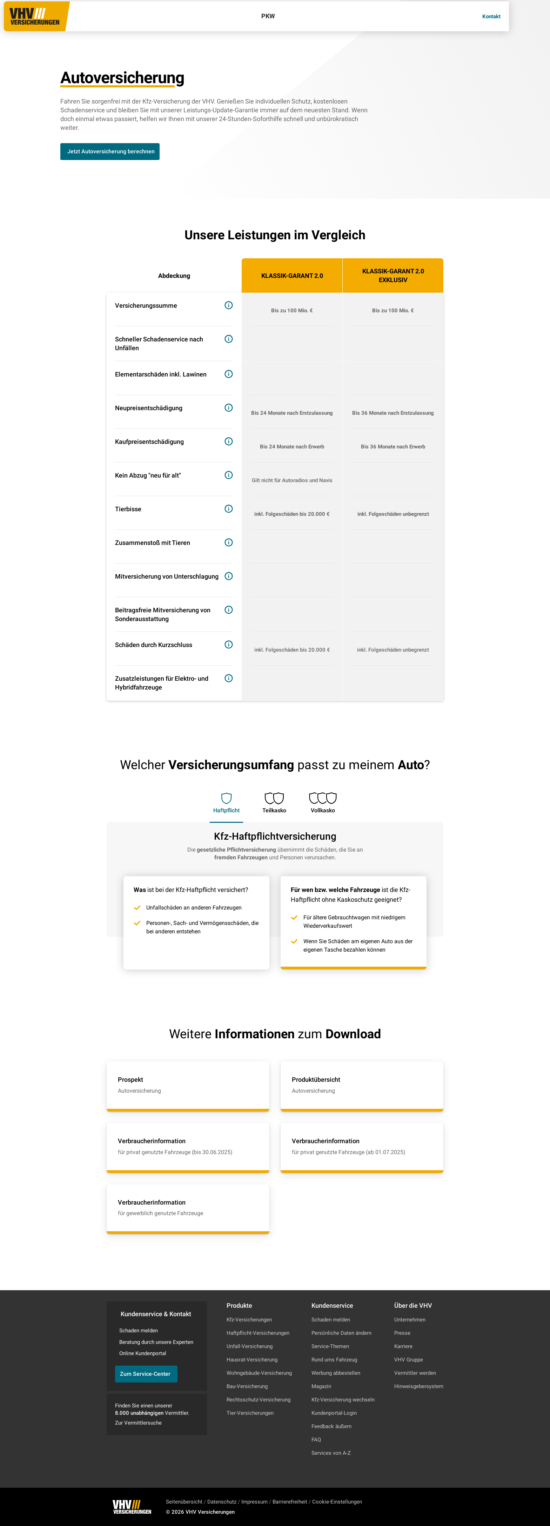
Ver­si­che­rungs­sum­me (146, 305)
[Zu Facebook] (430, 1507)
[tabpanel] (275, 895)
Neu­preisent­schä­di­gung (148, 408)
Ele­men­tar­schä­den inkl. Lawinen (161, 374)
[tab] (226, 799)
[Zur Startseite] (53, 23)
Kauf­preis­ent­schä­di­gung (149, 441)
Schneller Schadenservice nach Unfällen (159, 343)
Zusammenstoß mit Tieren (152, 542)
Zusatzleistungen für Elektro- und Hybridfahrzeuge (161, 683)
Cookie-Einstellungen (337, 1502)
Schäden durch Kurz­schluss (153, 644)
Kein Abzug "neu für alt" (148, 475)
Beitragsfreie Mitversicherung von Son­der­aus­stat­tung (162, 614)
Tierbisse (128, 509)
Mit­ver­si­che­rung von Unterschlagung (167, 576)
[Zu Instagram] (411, 1507)
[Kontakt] (508, 23)
